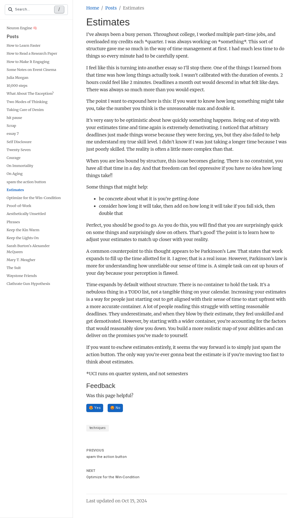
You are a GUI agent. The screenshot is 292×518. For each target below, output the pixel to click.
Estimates (15, 190)
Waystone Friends (22, 275)
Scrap (11, 125)
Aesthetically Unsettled (26, 213)
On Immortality (20, 165)
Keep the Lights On (23, 238)
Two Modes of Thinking (27, 102)
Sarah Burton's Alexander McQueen (28, 249)
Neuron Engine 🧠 (22, 28)
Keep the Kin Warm (23, 230)
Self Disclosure (19, 142)
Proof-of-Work (19, 206)
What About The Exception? (30, 93)
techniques (97, 428)
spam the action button (26, 182)
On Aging (15, 173)
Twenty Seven (19, 150)
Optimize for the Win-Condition (34, 198)
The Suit (14, 268)
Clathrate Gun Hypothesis (28, 283)
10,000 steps (17, 85)
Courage (14, 157)
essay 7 (13, 133)
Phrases (13, 222)
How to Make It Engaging (28, 61)
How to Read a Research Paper (32, 53)
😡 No (115, 408)
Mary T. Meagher (21, 260)
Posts (13, 36)
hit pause (14, 117)
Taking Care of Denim (25, 109)
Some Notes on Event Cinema (31, 69)
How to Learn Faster (24, 45)
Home (92, 8)
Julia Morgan (17, 77)
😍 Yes (95, 408)
